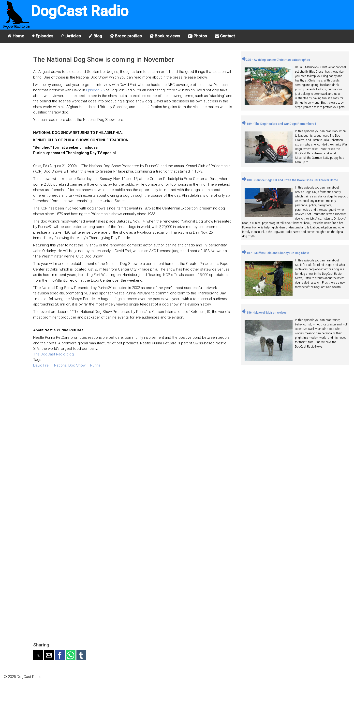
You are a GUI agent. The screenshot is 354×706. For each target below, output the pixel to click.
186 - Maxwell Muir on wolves (264, 312)
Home (16, 35)
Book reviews (165, 35)
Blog (95, 35)
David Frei (41, 365)
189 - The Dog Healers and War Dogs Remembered (279, 124)
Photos (197, 35)
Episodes (42, 35)
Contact (225, 35)
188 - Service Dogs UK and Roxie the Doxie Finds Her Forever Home (290, 180)
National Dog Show (70, 365)
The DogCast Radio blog (53, 354)
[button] (38, 655)
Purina (95, 365)
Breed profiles (126, 35)
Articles (71, 35)
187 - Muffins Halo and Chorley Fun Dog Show (275, 253)
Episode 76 (95, 90)
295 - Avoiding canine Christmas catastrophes (276, 60)
